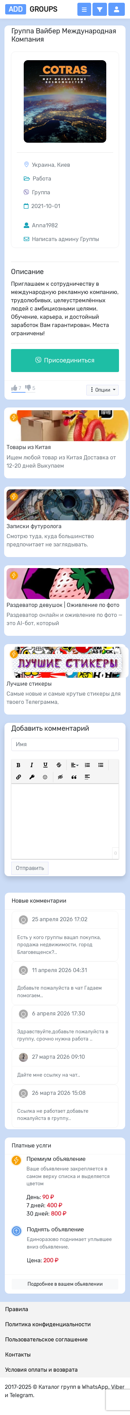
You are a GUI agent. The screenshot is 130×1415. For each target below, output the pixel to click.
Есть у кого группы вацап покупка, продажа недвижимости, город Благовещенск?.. (59, 945)
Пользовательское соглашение (46, 1339)
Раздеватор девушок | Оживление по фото (63, 605)
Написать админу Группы (61, 239)
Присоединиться (65, 360)
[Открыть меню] (84, 9)
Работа (37, 178)
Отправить (30, 868)
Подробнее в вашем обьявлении (65, 1284)
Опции (100, 390)
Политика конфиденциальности (48, 1324)
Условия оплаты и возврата (41, 1370)
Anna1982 (41, 225)
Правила (16, 1309)
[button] (100, 9)
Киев (63, 165)
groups (31, 9)
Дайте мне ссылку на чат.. (48, 1075)
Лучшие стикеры (29, 684)
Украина (43, 165)
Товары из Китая (29, 447)
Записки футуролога (34, 526)
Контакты (18, 1354)
